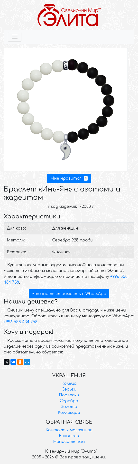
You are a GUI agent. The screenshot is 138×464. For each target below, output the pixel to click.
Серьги (69, 389)
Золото (69, 407)
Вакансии (69, 436)
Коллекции (69, 412)
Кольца (69, 383)
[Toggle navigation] (14, 37)
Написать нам (69, 442)
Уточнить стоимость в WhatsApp (69, 294)
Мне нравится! (69, 178)
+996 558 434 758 (20, 322)
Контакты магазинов (69, 430)
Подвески (69, 395)
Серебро (69, 401)
